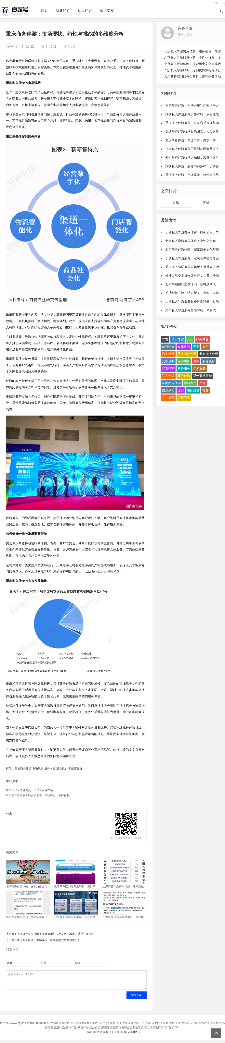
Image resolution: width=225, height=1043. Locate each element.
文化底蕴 (168, 397)
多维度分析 (75, 768)
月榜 (176, 202)
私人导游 (177, 339)
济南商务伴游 (171, 383)
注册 (216, 3)
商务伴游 (63, 11)
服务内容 (49, 768)
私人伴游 (85, 11)
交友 (165, 339)
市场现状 (37, 768)
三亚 (196, 346)
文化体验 (184, 346)
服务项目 (208, 361)
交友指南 (168, 368)
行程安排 (184, 397)
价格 (196, 361)
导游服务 (184, 361)
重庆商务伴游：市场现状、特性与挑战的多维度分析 (48, 940)
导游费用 (190, 383)
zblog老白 (134, 1034)
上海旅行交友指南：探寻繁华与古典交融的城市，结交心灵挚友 (55, 933)
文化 (202, 383)
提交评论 (136, 998)
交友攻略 (168, 361)
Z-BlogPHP (107, 1034)
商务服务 (184, 368)
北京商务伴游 (208, 354)
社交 (205, 390)
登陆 (222, 3)
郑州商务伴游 (202, 375)
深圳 (181, 390)
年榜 (206, 202)
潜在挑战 (61, 768)
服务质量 (193, 390)
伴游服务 (199, 368)
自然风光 (168, 390)
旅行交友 (107, 11)
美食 (190, 339)
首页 (44, 11)
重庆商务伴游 (23, 768)
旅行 (205, 346)
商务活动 (168, 354)
